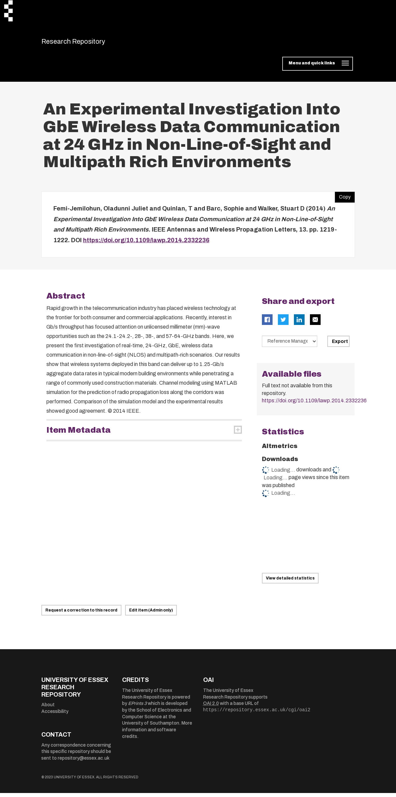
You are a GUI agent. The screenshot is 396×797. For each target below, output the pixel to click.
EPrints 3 (137, 707)
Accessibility (54, 715)
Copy (343, 200)
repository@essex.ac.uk (83, 762)
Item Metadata (78, 434)
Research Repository (88, 43)
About (48, 709)
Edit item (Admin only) (151, 614)
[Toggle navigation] (317, 68)
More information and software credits (157, 734)
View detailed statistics (290, 582)
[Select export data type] (289, 345)
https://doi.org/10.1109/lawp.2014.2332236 (146, 244)
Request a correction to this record (81, 614)
